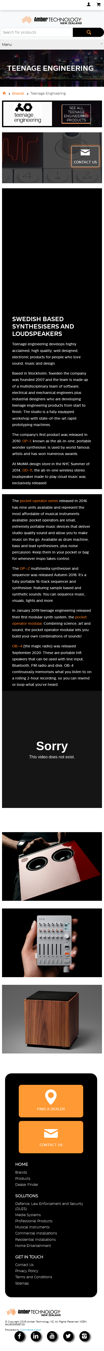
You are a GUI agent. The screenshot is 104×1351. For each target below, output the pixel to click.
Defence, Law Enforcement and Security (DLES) (49, 1206)
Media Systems (28, 1215)
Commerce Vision (30, 1329)
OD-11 (27, 470)
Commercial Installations (36, 1233)
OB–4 (17, 646)
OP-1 (26, 441)
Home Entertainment (33, 1246)
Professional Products (34, 1221)
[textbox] (36, 32)
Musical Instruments (32, 1227)
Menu (7, 44)
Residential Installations (35, 1240)
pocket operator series (39, 501)
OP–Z (25, 568)
